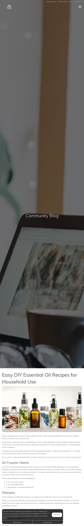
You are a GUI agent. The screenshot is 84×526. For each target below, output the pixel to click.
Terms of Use (17, 522)
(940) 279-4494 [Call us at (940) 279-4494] (51, 1)
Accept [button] (57, 515)
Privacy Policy (47, 522)
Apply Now (78, 1)
